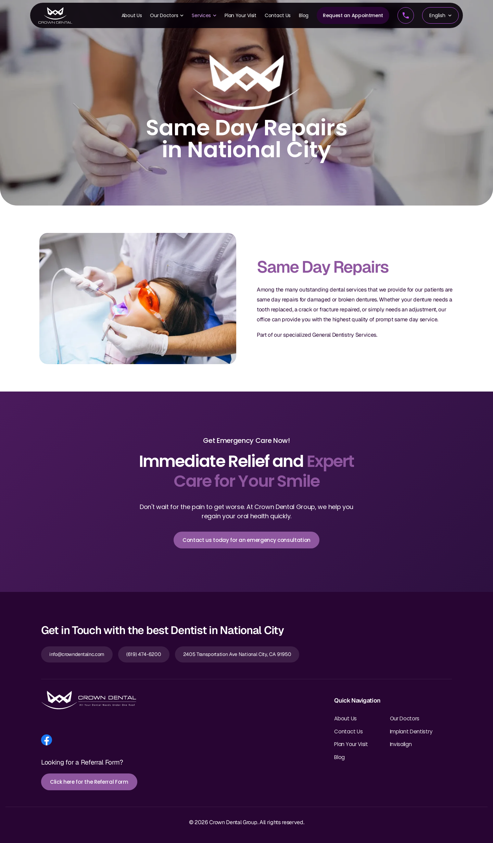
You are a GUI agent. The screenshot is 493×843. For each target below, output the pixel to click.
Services (204, 15)
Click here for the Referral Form (89, 781)
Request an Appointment (353, 15)
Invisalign (401, 744)
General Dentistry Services (344, 334)
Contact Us (278, 15)
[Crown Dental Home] (55, 15)
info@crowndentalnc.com (76, 654)
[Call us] (405, 15)
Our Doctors (167, 15)
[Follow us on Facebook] (46, 739)
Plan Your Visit (240, 15)
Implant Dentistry (411, 731)
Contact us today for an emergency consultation (246, 540)
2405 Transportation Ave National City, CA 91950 (237, 654)
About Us (132, 15)
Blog (303, 15)
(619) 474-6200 (143, 654)
